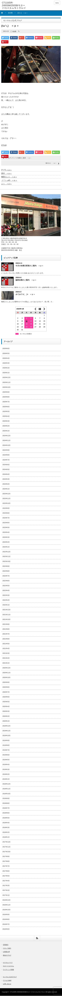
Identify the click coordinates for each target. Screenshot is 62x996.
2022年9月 (6, 566)
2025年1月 (6, 431)
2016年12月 (6, 900)
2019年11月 (6, 731)
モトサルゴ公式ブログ (10, 977)
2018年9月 (6, 799)
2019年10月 (6, 736)
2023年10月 (6, 503)
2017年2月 (6, 890)
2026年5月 (6, 354)
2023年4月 (6, 532)
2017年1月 (6, 895)
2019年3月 (6, 770)
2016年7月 (6, 924)
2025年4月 (6, 416)
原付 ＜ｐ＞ (6, 174)
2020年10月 (6, 678)
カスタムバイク (8, 963)
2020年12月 (6, 668)
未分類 (10, 13)
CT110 (3, 145)
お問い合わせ (7, 984)
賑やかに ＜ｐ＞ (51, 163)
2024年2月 (6, 484)
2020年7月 (6, 692)
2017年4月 (6, 881)
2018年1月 (6, 837)
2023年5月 (6, 528)
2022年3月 (6, 595)
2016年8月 (6, 919)
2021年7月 (6, 634)
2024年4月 (6, 474)
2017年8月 (6, 861)
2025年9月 (6, 392)
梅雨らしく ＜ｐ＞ (9, 177)
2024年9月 (6, 450)
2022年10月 (6, 562)
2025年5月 (6, 412)
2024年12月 (6, 436)
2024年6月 (6, 465)
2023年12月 (6, 494)
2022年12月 (6, 552)
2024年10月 (6, 445)
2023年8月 (6, 513)
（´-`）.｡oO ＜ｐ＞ (9, 180)
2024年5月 (6, 470)
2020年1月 (6, 721)
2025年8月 (6, 397)
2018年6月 (6, 813)
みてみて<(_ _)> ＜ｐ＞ (25, 295)
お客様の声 (6, 952)
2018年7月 (6, 808)
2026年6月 (6, 349)
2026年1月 (6, 373)
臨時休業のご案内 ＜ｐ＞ (26, 280)
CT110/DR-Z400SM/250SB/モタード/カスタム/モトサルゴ (27, 992)
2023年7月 (6, 518)
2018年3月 (6, 828)
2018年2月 (6, 832)
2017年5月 (6, 876)
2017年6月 (6, 871)
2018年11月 (6, 789)
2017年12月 (6, 842)
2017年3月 (6, 886)
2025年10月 (6, 387)
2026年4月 (6, 358)
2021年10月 (6, 620)
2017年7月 (6, 866)
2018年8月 (6, 803)
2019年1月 (6, 779)
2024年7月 (6, 460)
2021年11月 (6, 615)
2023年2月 (6, 542)
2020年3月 (6, 711)
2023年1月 (6, 547)
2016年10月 (6, 910)
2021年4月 (6, 649)
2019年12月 (6, 726)
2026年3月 (6, 363)
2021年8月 (6, 629)
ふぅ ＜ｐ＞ (6, 184)
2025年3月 (6, 421)
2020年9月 (6, 682)
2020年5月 (6, 702)
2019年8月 (6, 745)
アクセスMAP (7, 980)
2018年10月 (6, 794)
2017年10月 (6, 852)
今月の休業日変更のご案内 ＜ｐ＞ (29, 266)
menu (57, 3)
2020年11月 (6, 673)
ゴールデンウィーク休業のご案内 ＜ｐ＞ (18, 158)
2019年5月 (6, 760)
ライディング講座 (8, 970)
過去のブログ (7, 955)
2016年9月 (6, 915)
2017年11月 (6, 847)
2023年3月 (6, 537)
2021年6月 (6, 639)
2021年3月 (6, 653)
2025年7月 (6, 402)
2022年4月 (6, 591)
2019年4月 (6, 765)
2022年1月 (6, 605)
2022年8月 (6, 571)
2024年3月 (6, 479)
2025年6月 (6, 407)
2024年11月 (6, 441)
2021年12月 (6, 610)
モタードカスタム (8, 966)
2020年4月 (6, 707)
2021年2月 (6, 658)
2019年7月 (6, 750)
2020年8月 (6, 687)
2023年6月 (6, 523)
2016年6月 (6, 929)
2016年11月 (6, 905)
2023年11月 (6, 499)
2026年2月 (6, 368)
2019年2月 (6, 774)
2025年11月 (6, 383)
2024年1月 (6, 489)
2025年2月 (6, 426)
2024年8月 (6, 455)
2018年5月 (6, 818)
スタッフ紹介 (7, 948)
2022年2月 (6, 600)
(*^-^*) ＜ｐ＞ (6, 170)
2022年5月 (6, 586)
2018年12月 (6, 784)
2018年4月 (6, 823)
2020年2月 (6, 716)
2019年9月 (6, 741)
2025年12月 (6, 378)
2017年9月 (6, 857)
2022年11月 (6, 557)
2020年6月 (6, 697)
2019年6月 (6, 755)
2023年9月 (6, 508)
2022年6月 (6, 581)
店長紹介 (5, 945)
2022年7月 (6, 576)
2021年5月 (6, 644)
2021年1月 (6, 663)
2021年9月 (6, 624)
